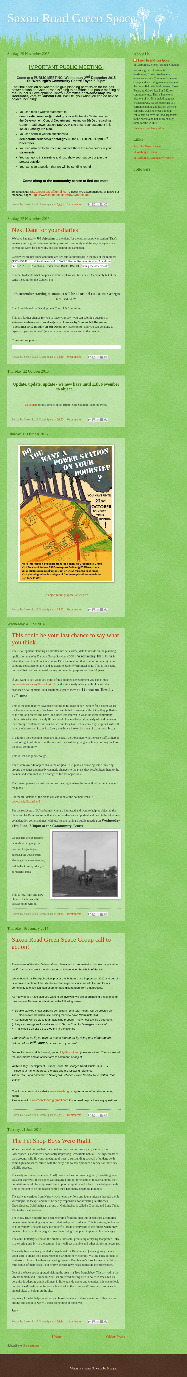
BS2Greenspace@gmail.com (49, 191)
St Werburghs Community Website (153, 157)
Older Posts (115, 1337)
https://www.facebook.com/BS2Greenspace (61, 194)
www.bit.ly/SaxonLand (26, 801)
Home (57, 1337)
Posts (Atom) (31, 1345)
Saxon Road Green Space (153, 60)
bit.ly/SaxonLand (69, 1052)
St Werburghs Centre (145, 152)
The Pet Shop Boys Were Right (51, 1140)
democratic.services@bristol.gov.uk (34, 684)
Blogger (111, 1368)
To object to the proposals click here (66, 595)
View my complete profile (148, 128)
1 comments (74, 204)
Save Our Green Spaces (147, 146)
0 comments (74, 356)
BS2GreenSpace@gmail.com (48, 1100)
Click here (31, 404)
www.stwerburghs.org (63, 1091)
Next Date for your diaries (45, 229)
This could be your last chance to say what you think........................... (65, 639)
